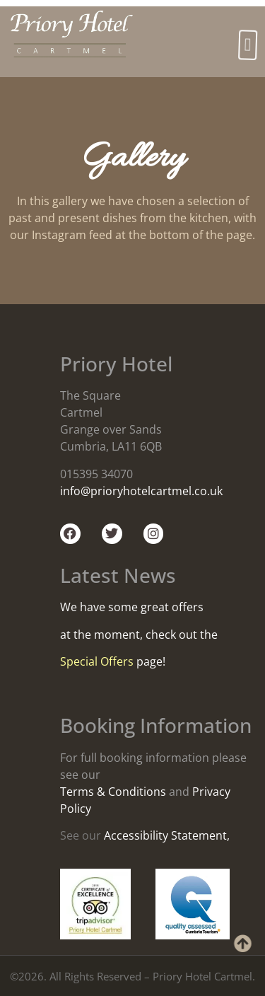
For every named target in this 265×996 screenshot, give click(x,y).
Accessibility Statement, (167, 835)
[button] (248, 45)
